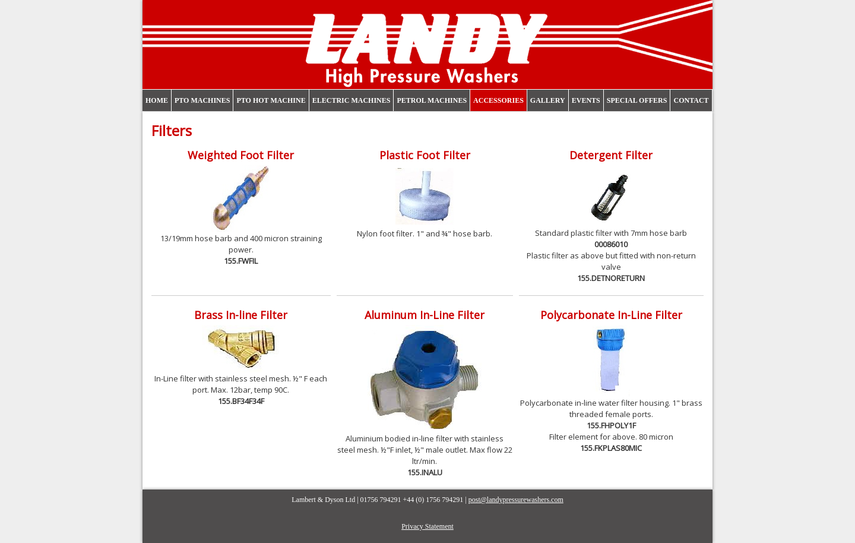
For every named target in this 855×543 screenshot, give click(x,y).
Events (586, 100)
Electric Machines (351, 100)
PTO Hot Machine (270, 100)
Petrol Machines (432, 100)
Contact (690, 100)
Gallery (547, 100)
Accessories (498, 100)
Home (156, 100)
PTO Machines (202, 100)
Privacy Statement (427, 526)
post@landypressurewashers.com (515, 499)
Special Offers (637, 100)
